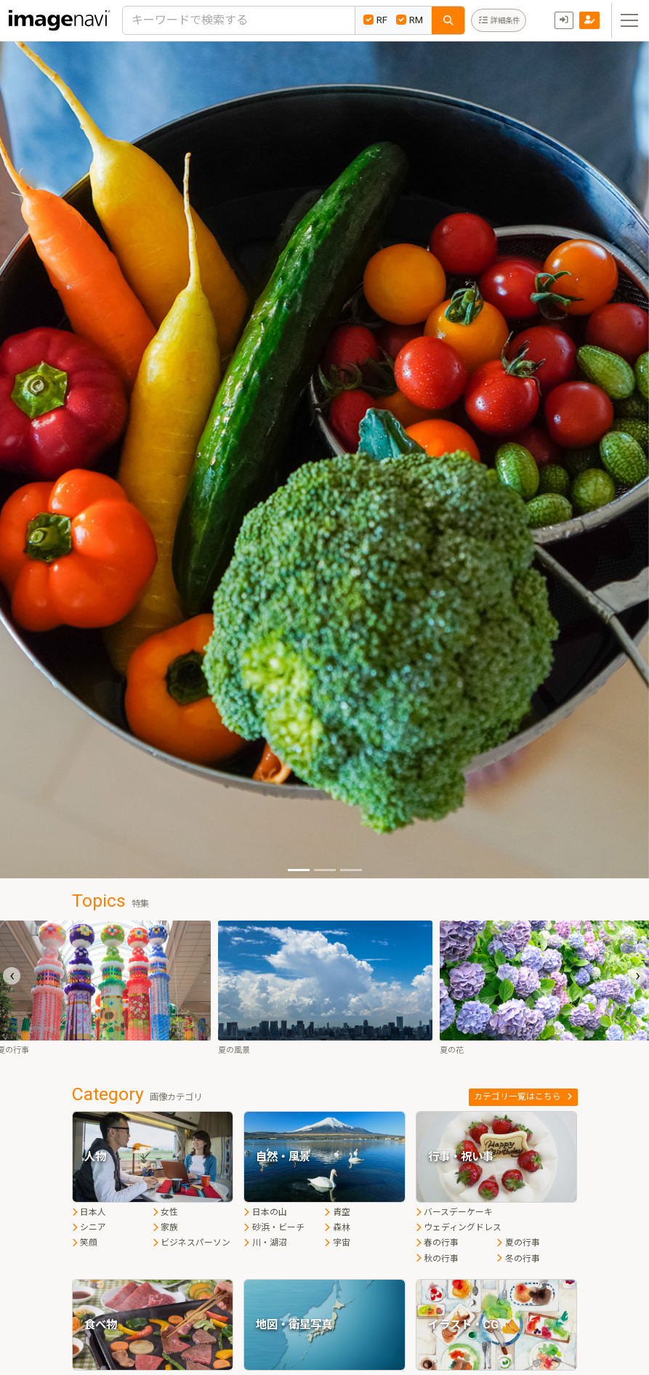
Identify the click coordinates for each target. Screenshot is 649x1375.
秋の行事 (437, 1259)
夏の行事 (517, 1243)
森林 (337, 1227)
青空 (337, 1212)
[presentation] (11, 976)
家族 (165, 1227)
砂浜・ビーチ (273, 1227)
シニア (89, 1227)
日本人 (89, 1212)
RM (409, 19)
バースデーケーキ (454, 1212)
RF (375, 19)
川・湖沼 (264, 1243)
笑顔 (84, 1243)
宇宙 (337, 1243)
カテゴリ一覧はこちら (523, 1096)
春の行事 (437, 1243)
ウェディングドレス (458, 1227)
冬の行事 (517, 1259)
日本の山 (264, 1212)
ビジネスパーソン (191, 1243)
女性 (165, 1212)
